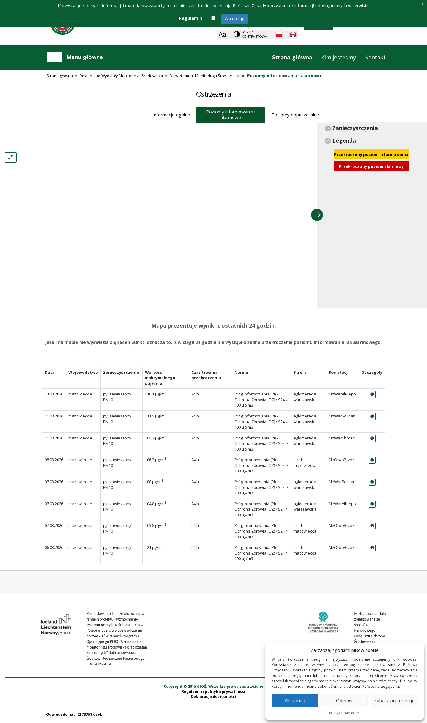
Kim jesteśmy (338, 57)
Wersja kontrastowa (254, 34)
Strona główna (292, 57)
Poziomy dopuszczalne (295, 115)
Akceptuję (234, 18)
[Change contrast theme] (251, 34)
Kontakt (375, 57)
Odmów (344, 700)
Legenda (344, 140)
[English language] (292, 34)
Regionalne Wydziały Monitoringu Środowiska (121, 75)
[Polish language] (279, 34)
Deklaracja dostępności (213, 696)
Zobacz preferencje (394, 700)
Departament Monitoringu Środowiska (204, 75)
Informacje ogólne (171, 115)
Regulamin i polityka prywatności (213, 691)
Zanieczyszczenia (355, 128)
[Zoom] (222, 34)
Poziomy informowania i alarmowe (230, 114)
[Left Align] (11, 157)
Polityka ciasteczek (345, 712)
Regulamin (190, 18)
